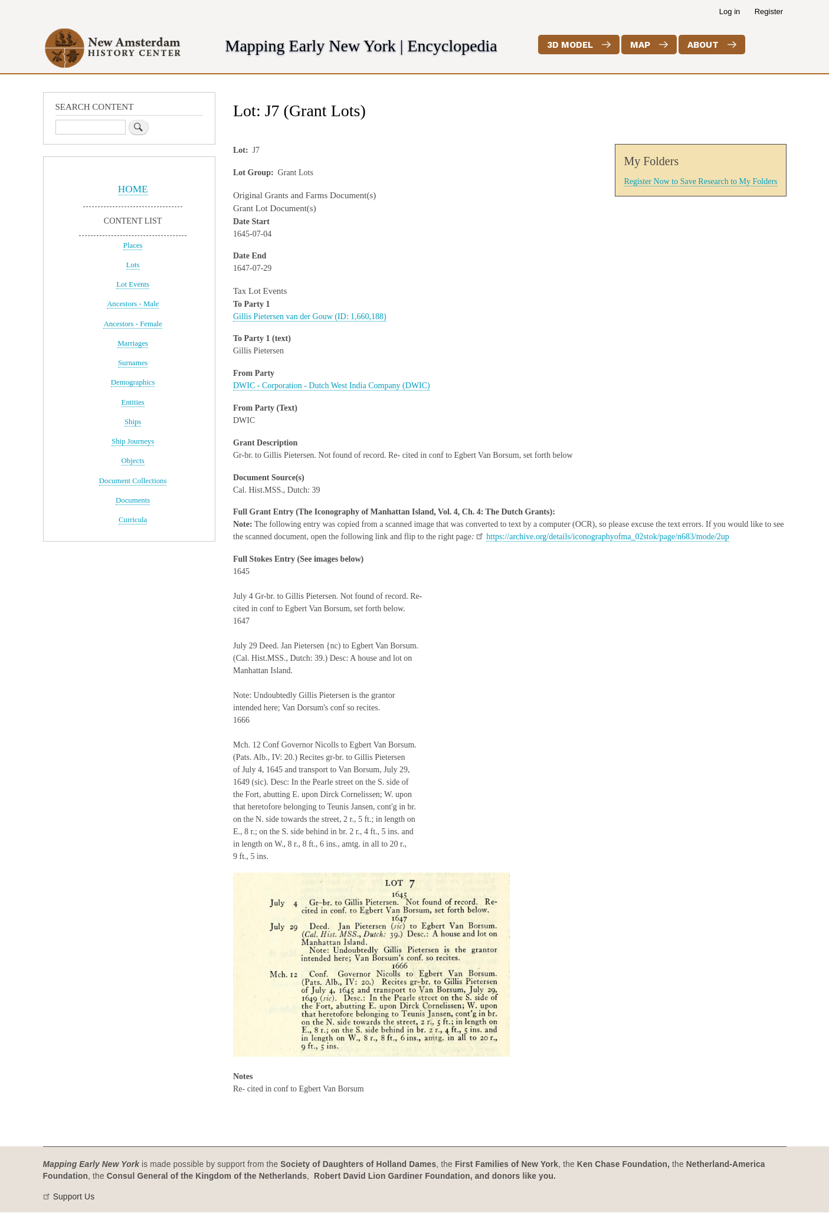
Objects (133, 461)
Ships (132, 422)
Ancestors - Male (133, 304)
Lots (133, 265)
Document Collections (133, 481)
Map (640, 45)
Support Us (74, 1196)
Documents (133, 500)
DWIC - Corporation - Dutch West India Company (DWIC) (331, 385)
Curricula (133, 520)
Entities (133, 402)
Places (133, 245)
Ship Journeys (133, 441)
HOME (133, 189)
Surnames (133, 363)
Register (769, 11)
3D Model (570, 45)
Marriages (132, 343)
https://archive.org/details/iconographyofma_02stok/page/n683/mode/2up (607, 536)
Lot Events (132, 284)
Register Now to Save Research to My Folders (700, 181)
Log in (729, 11)
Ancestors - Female (132, 324)
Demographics (133, 382)
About (703, 45)
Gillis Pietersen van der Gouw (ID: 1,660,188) (309, 316)
